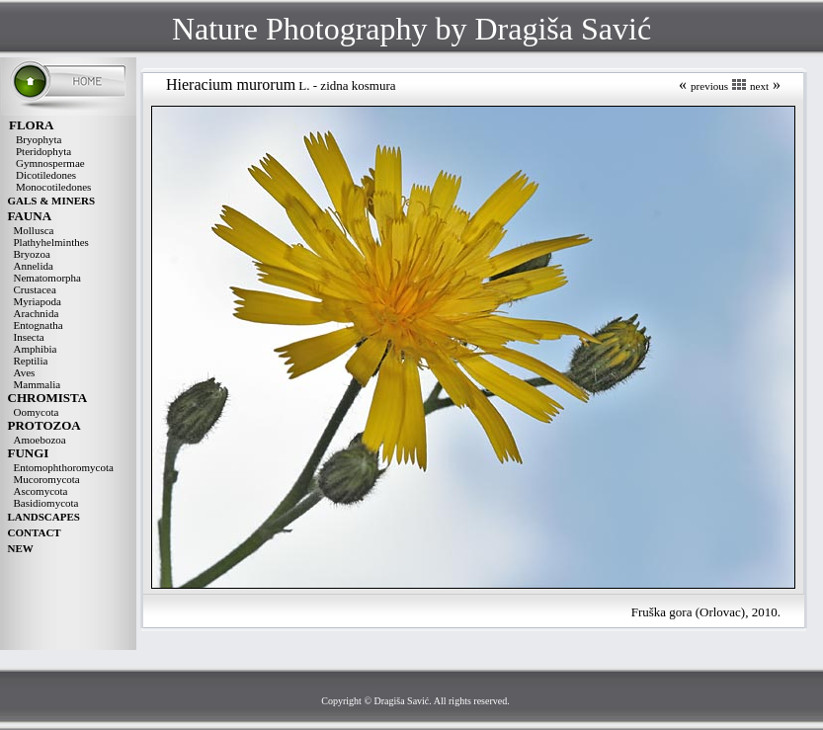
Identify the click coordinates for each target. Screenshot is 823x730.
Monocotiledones (53, 187)
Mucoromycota (47, 479)
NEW (21, 548)
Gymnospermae (50, 163)
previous (709, 86)
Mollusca (34, 230)
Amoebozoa (40, 440)
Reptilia (31, 360)
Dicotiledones (46, 175)
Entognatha (38, 325)
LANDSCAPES (44, 517)
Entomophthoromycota (64, 467)
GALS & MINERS (52, 200)
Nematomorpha (47, 278)
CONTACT (34, 532)
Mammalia (37, 384)
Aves (25, 372)
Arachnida (36, 313)
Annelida (33, 266)
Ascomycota (41, 491)
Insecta (29, 337)
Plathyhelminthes (51, 242)
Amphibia (35, 349)
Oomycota (36, 412)
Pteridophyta (43, 151)
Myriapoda (37, 301)
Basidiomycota (46, 503)
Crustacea (35, 289)
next (759, 86)
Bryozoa (32, 254)
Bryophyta (38, 139)
